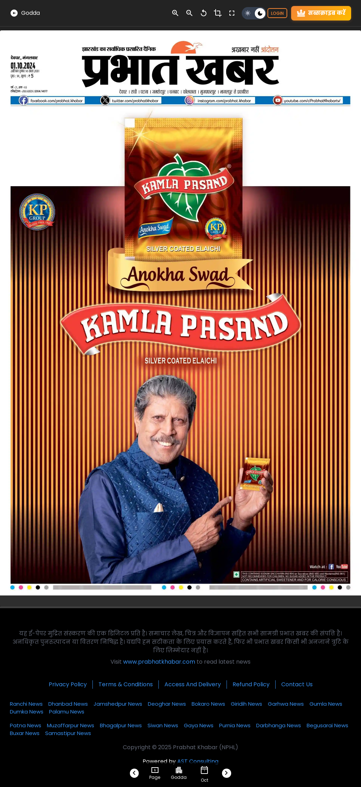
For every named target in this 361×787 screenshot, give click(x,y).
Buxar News (25, 733)
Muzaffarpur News (70, 725)
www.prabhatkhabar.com (159, 662)
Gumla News (325, 703)
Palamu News (66, 711)
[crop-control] (218, 13)
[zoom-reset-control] (204, 13)
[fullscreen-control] (232, 13)
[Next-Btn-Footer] (226, 773)
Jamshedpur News (118, 703)
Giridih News (246, 703)
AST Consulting (197, 761)
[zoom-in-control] (175, 13)
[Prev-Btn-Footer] (134, 773)
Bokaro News (208, 703)
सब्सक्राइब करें (321, 13)
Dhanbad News (68, 703)
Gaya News (198, 725)
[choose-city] (179, 770)
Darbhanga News (278, 725)
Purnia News (235, 725)
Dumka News (26, 711)
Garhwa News (286, 703)
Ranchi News (26, 703)
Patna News (25, 725)
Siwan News (163, 725)
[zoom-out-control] (189, 13)
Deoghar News (167, 703)
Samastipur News (68, 733)
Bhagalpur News (121, 725)
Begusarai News (327, 725)
